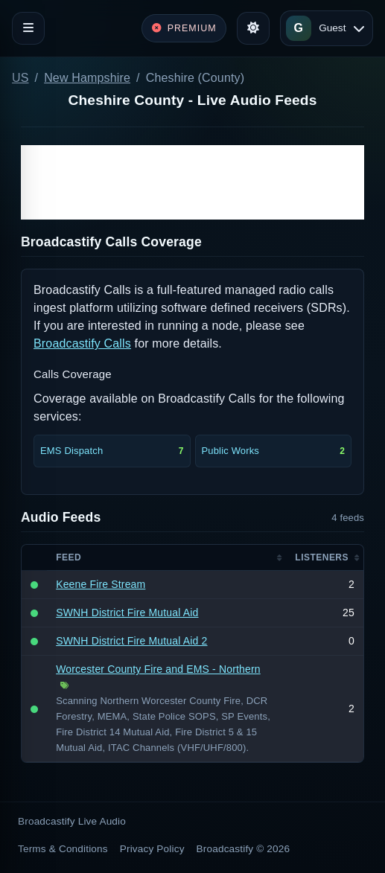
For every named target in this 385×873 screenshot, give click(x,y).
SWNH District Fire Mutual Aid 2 (131, 641)
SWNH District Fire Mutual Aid (127, 612)
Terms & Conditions (63, 848)
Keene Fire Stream (100, 584)
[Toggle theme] (253, 28)
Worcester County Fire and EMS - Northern (158, 669)
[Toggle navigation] (28, 28)
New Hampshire (87, 77)
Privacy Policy (152, 848)
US (20, 77)
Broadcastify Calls (82, 343)
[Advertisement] (192, 182)
